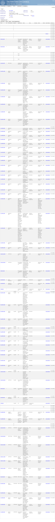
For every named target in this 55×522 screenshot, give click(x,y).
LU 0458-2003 (3, 83)
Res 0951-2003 (3, 156)
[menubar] (10, 21)
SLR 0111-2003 (3, 456)
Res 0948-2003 (3, 131)
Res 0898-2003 (3, 412)
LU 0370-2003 (3, 152)
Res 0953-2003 (3, 350)
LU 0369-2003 (3, 143)
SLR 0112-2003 (3, 460)
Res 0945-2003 (3, 89)
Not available (11, 17)
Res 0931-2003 (3, 71)
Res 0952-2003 (3, 165)
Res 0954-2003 (3, 354)
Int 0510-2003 (3, 476)
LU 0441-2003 (3, 189)
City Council (11, 10)
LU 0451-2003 (3, 198)
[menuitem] (2, 21)
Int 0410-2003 (3, 63)
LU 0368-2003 (3, 135)
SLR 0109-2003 (3, 436)
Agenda (11, 15)
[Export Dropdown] (10, 21)
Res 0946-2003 (3, 104)
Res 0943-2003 (3, 483)
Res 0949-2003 (3, 139)
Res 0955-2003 (3, 193)
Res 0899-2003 (3, 418)
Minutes (33, 15)
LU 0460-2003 (3, 111)
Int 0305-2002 (3, 279)
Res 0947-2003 (3, 119)
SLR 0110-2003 (3, 444)
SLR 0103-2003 (3, 371)
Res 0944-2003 (3, 492)
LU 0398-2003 (3, 160)
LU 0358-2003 (3, 128)
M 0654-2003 (3, 46)
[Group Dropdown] (6, 21)
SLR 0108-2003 (3, 262)
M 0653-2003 (3, 39)
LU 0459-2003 (3, 96)
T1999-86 (2, 289)
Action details (48, 39)
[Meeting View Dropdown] (16, 21)
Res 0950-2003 (3, 147)
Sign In (54, 0)
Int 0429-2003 (3, 283)
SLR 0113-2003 (3, 468)
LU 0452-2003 (3, 213)
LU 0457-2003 (3, 242)
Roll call (47, 33)
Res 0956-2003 (3, 247)
